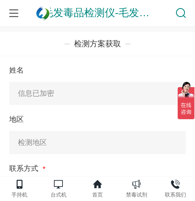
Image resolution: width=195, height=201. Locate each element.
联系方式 (24, 168)
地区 (16, 119)
